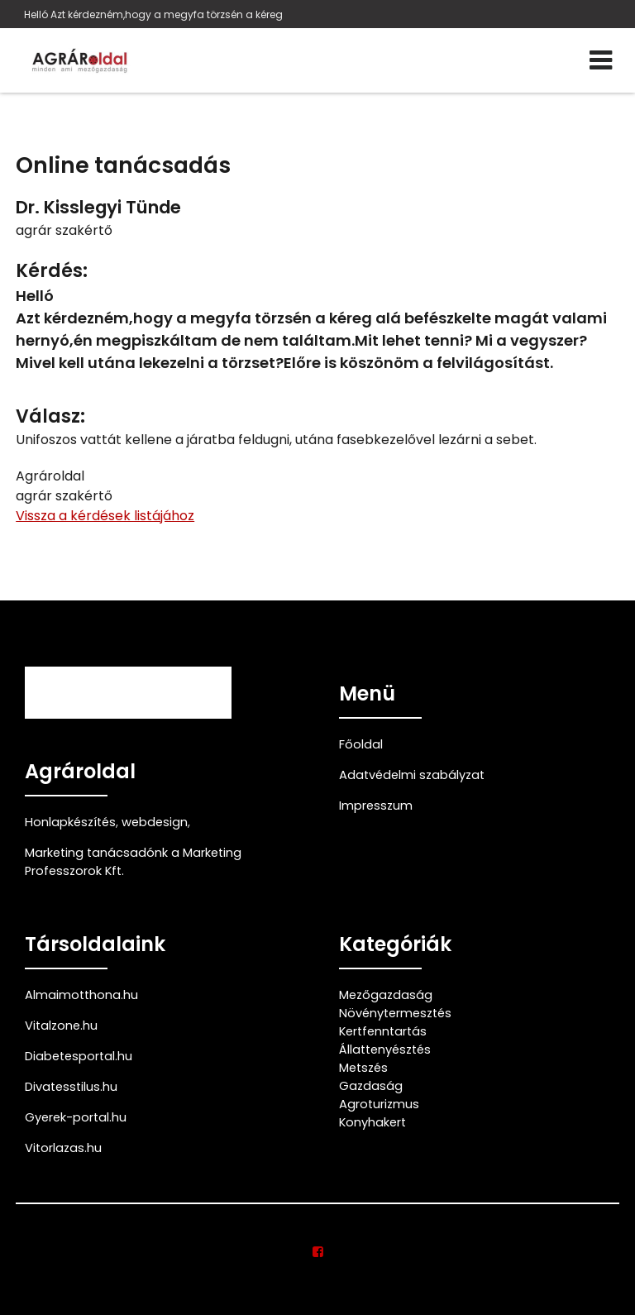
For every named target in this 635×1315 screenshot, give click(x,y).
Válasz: (50, 416)
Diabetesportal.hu (78, 1056)
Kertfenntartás (383, 1031)
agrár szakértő (64, 230)
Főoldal (361, 744)
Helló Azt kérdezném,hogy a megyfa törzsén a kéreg (153, 14)
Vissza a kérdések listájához (105, 515)
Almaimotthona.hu (81, 995)
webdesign (155, 822)
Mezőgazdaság (385, 995)
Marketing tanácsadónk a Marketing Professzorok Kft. (133, 861)
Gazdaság (371, 1086)
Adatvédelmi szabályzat (412, 775)
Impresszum (376, 805)
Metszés (363, 1067)
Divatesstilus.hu (71, 1086)
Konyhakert (372, 1122)
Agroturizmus (379, 1104)
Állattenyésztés (385, 1049)
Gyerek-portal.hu (76, 1117)
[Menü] (600, 60)
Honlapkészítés (70, 822)
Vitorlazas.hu (63, 1148)
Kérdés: (52, 271)
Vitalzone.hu (61, 1025)
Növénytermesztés (395, 1013)
